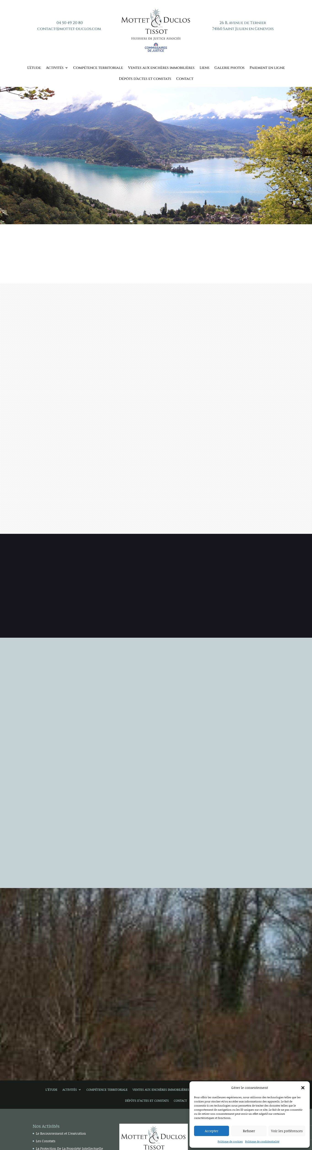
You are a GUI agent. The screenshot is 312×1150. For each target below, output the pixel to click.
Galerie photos (229, 68)
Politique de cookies (230, 1141)
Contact (184, 79)
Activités (55, 68)
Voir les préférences (287, 1130)
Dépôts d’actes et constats (145, 79)
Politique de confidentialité (262, 1141)
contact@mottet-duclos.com (69, 28)
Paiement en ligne (267, 68)
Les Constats (45, 1140)
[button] (303, 1087)
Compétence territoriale (98, 68)
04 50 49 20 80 (69, 22)
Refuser (249, 1130)
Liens (204, 68)
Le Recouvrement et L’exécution (61, 1133)
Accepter (211, 1130)
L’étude (34, 68)
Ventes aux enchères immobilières (161, 68)
